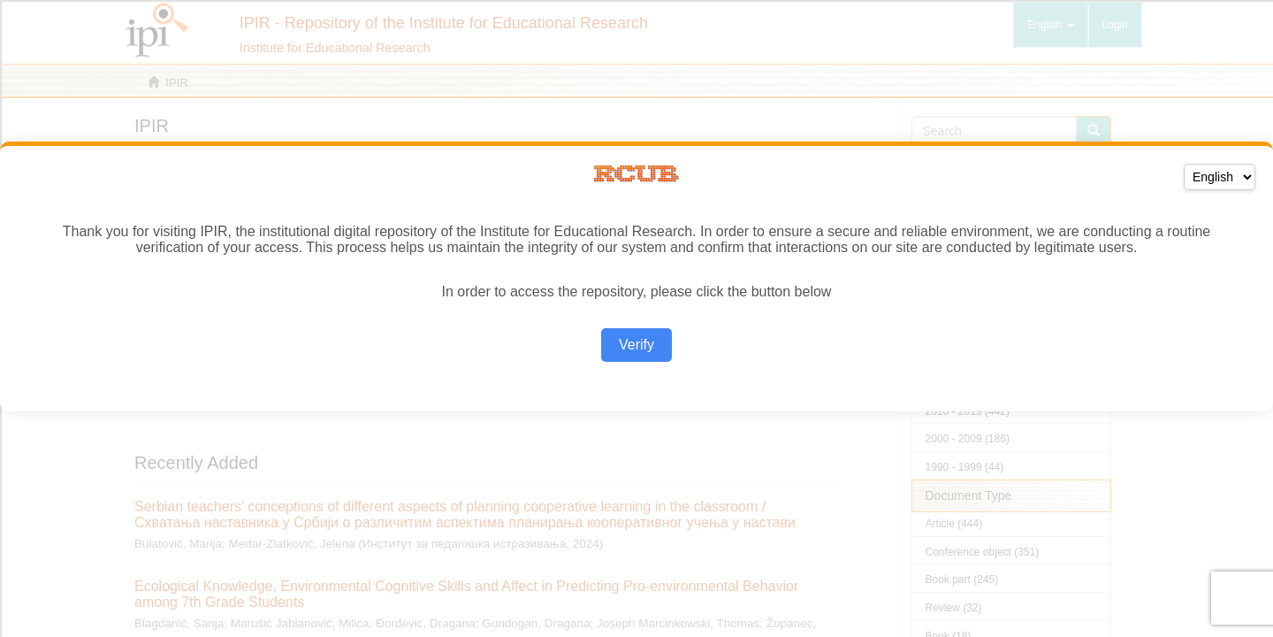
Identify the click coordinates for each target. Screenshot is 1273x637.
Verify (636, 344)
